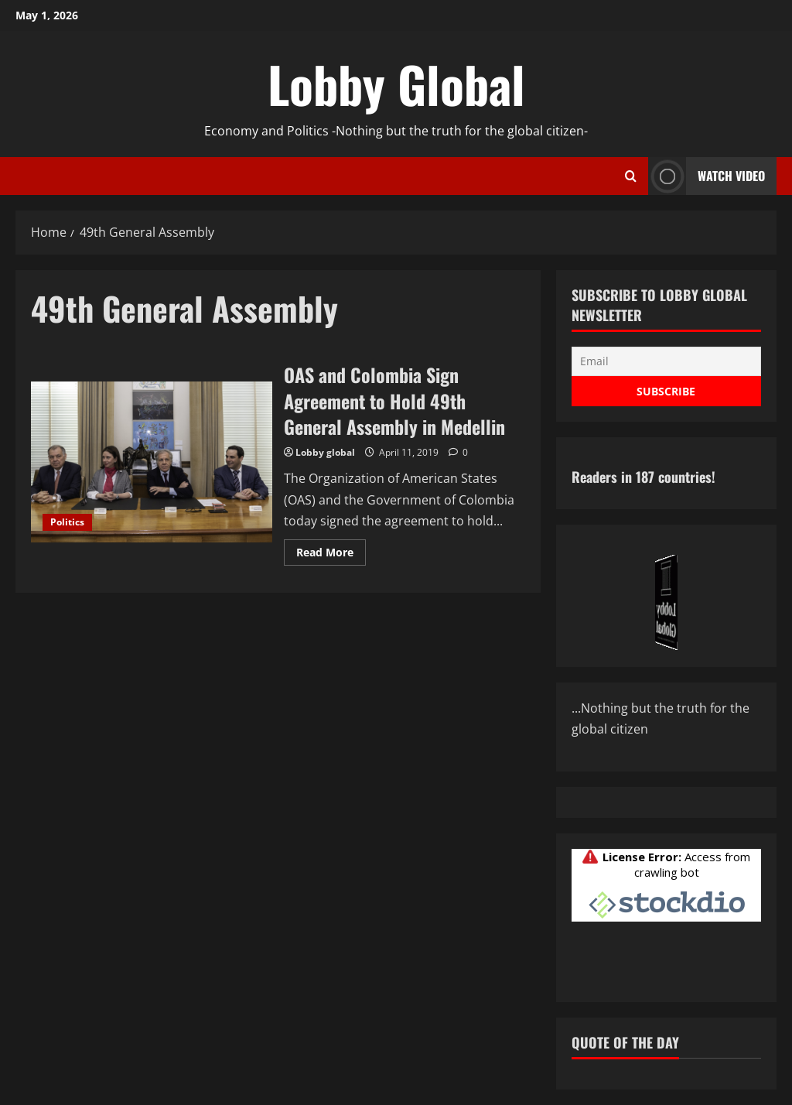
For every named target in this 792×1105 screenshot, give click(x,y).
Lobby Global (396, 83)
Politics (67, 522)
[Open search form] (631, 176)
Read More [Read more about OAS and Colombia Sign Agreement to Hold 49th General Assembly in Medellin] (331, 555)
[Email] (666, 361)
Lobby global (325, 452)
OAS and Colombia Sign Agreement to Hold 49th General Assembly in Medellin (151, 461)
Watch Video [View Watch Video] (706, 176)
